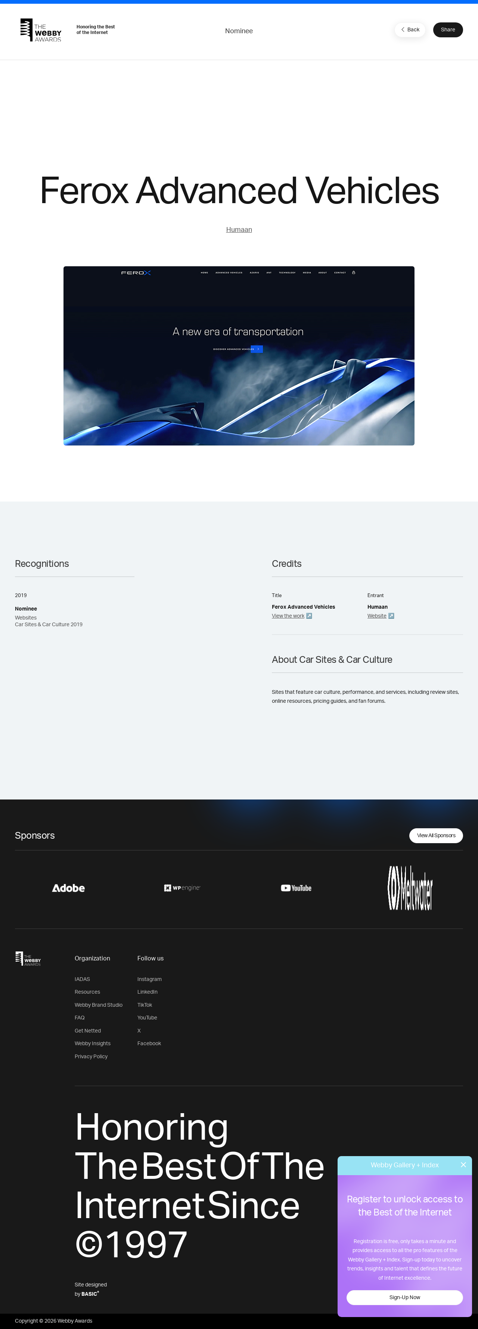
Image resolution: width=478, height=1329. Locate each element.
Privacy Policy (91, 1056)
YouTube (147, 1018)
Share (448, 29)
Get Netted (88, 1031)
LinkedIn (147, 992)
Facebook (149, 1043)
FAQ (80, 1018)
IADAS (82, 979)
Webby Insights (93, 1043)
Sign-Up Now (404, 1297)
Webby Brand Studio (98, 1005)
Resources (87, 992)
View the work (288, 616)
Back (409, 29)
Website (377, 616)
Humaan (239, 230)
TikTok (144, 1005)
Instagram (149, 979)
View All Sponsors (436, 835)
